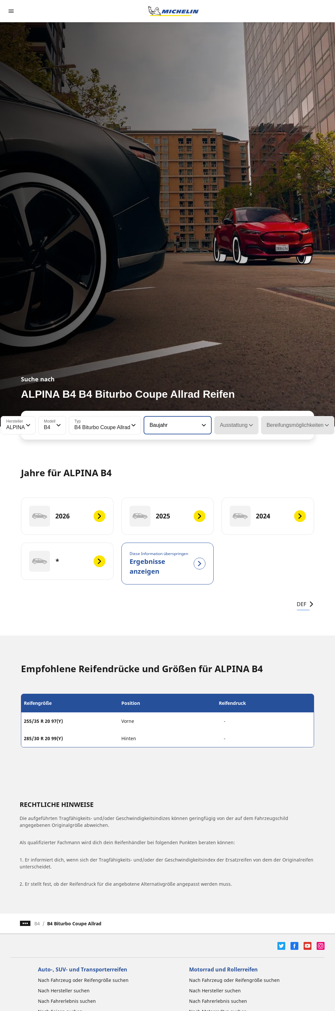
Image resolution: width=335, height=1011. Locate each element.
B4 (37, 923)
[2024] (267, 516)
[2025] (167, 516)
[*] (67, 561)
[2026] (67, 516)
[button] (27, 425)
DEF (305, 604)
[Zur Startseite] (173, 11)
